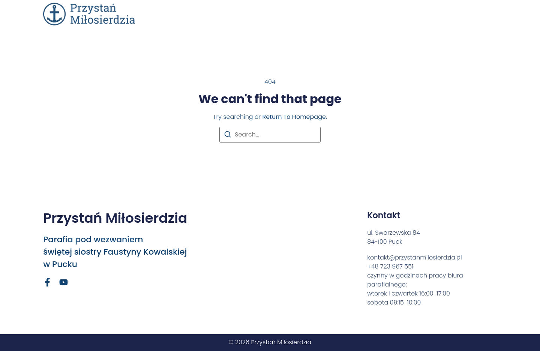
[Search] (227, 136)
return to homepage (294, 116)
